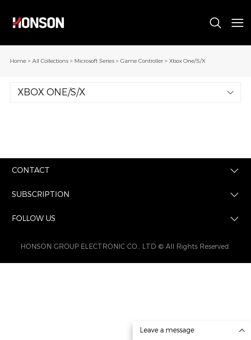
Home (18, 61)
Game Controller (141, 61)
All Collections (50, 61)
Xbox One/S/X (187, 61)
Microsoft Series (94, 61)
